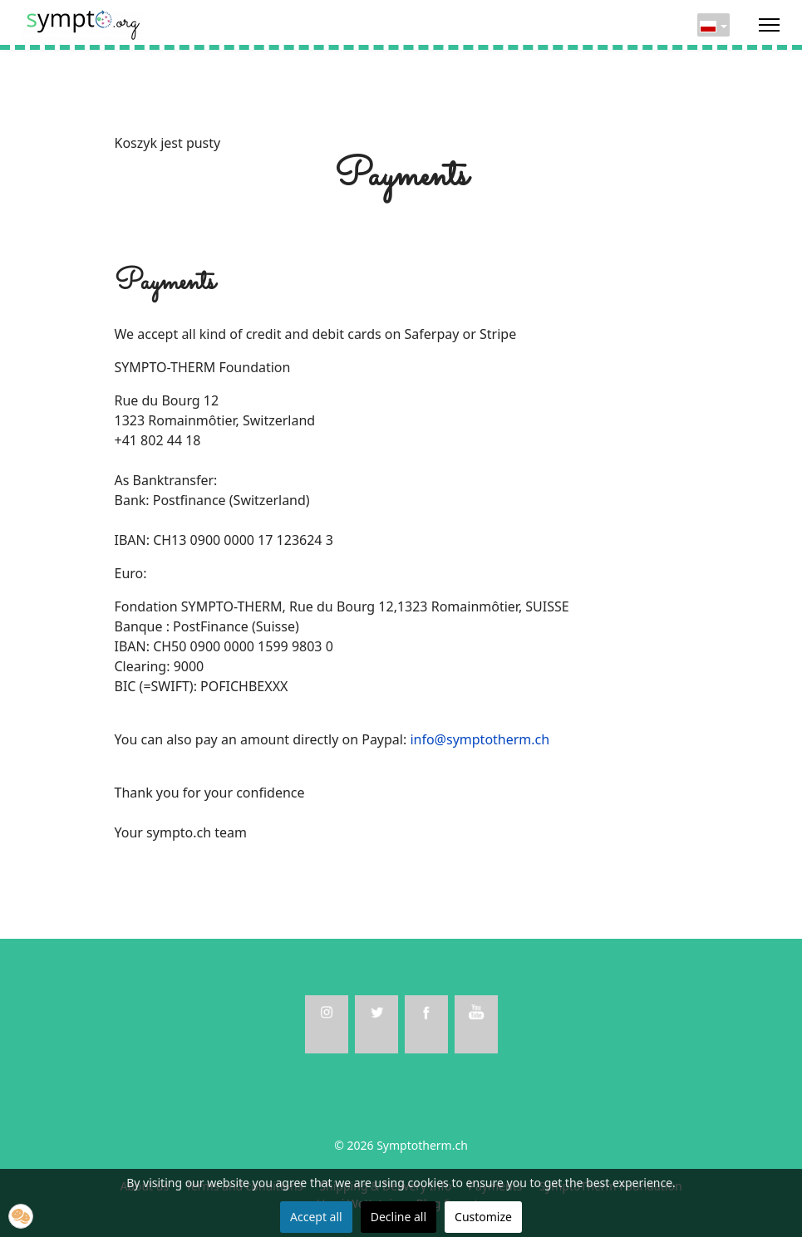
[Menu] (769, 25)
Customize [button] (483, 1217)
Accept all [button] (316, 1217)
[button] (20, 1216)
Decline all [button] (398, 1217)
